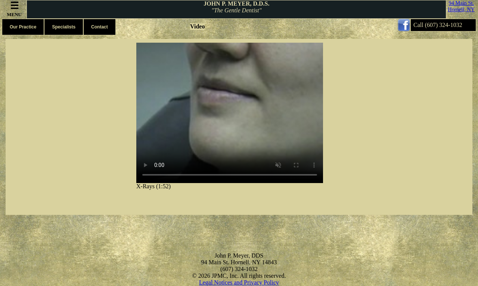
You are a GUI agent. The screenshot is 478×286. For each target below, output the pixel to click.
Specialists (63, 27)
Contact (99, 27)
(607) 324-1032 (443, 25)
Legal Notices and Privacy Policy (239, 282)
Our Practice (23, 27)
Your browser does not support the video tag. (229, 113)
